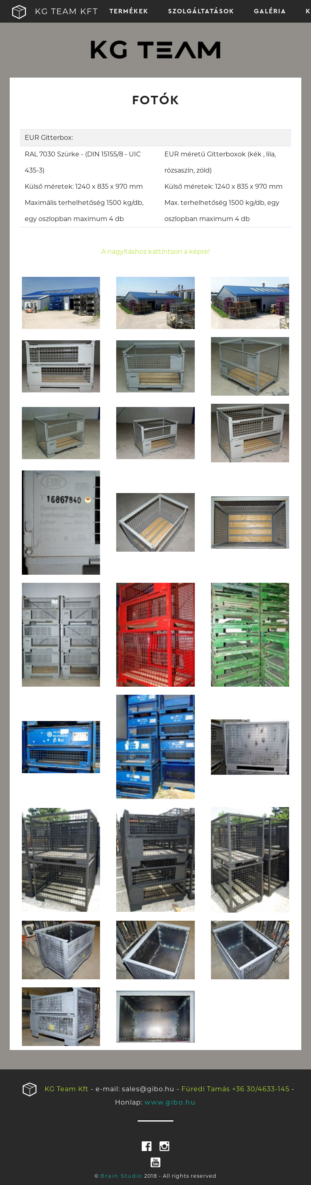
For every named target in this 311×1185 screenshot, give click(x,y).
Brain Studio (121, 1176)
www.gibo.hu (170, 1102)
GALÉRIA (270, 11)
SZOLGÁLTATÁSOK (201, 11)
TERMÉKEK (129, 11)
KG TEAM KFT (45, 12)
